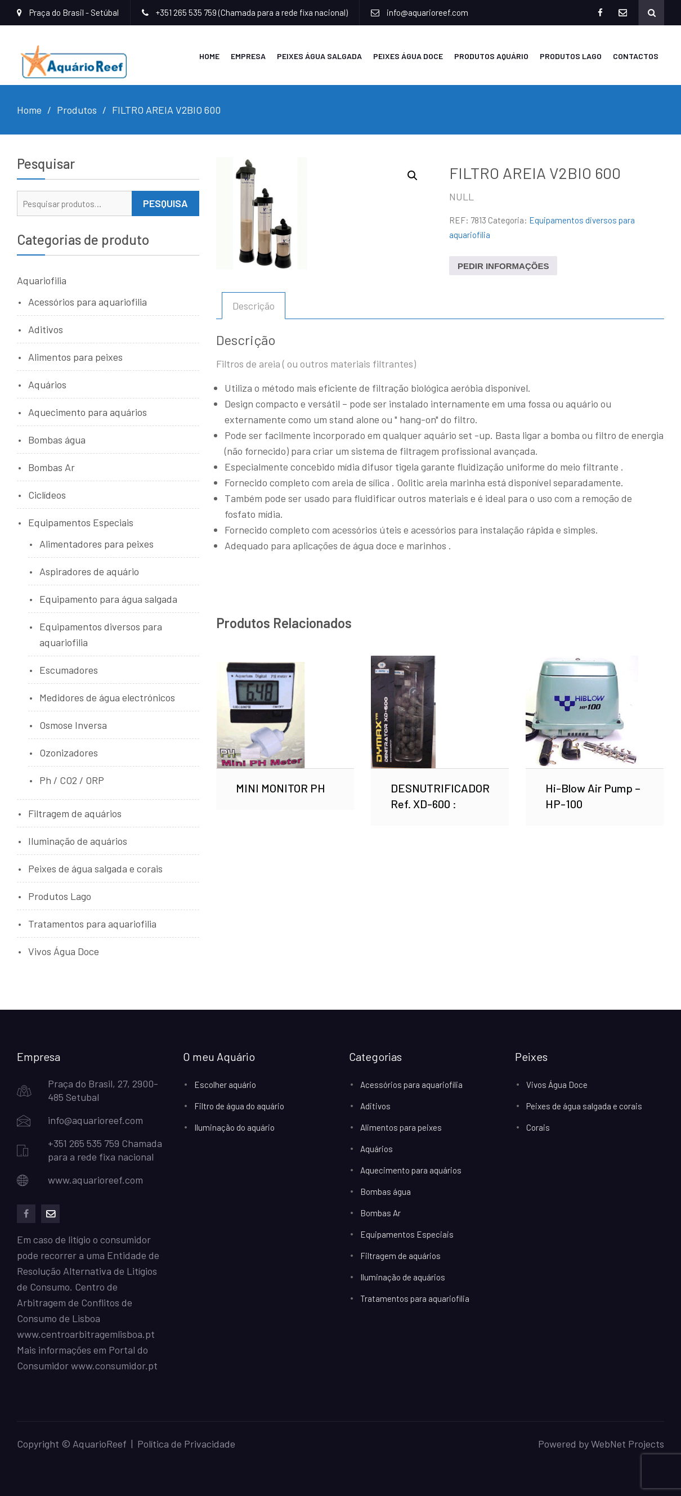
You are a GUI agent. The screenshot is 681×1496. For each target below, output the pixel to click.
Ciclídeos (47, 494)
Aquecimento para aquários (87, 411)
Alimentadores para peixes (96, 543)
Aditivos (45, 329)
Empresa (248, 55)
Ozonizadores (68, 752)
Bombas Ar (51, 466)
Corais (538, 1127)
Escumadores (68, 669)
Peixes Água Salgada (319, 55)
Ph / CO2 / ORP (71, 779)
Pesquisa (165, 202)
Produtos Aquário (491, 55)
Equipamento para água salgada (108, 598)
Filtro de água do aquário (239, 1105)
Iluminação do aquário (234, 1127)
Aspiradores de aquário (89, 571)
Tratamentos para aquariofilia (92, 923)
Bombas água (57, 439)
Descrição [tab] (253, 305)
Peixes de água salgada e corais (95, 868)
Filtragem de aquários (75, 813)
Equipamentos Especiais (80, 522)
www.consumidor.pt (114, 1365)
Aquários (47, 384)
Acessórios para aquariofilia (87, 301)
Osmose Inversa (73, 724)
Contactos (635, 55)
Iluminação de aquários (77, 840)
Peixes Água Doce (408, 55)
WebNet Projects (627, 1443)
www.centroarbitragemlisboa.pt (86, 1333)
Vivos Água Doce (63, 950)
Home (209, 55)
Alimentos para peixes (75, 356)
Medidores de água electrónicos (107, 697)
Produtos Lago (571, 55)
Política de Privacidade (186, 1443)
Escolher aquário (225, 1084)
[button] (412, 175)
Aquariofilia (41, 280)
